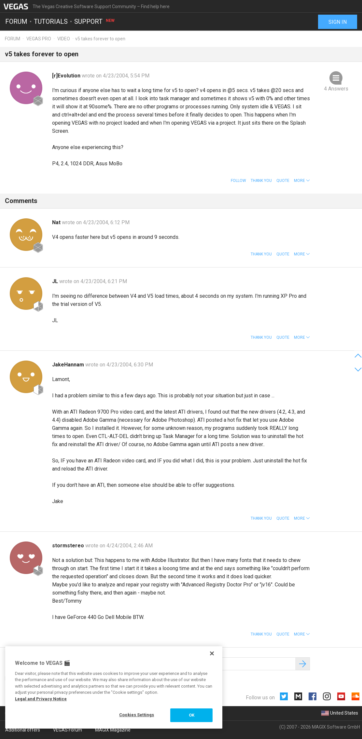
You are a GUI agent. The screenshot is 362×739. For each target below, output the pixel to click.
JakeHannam (68, 365)
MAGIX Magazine (113, 729)
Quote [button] (282, 180)
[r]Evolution (67, 76)
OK (191, 715)
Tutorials (51, 21)
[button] (302, 180)
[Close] (212, 653)
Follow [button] (238, 180)
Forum (16, 21)
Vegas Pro (38, 38)
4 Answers (336, 89)
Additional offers (22, 729)
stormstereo (68, 545)
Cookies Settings (136, 714)
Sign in (337, 22)
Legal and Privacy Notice (41, 698)
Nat (57, 222)
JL (55, 281)
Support (94, 21)
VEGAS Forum (67, 729)
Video (63, 38)
